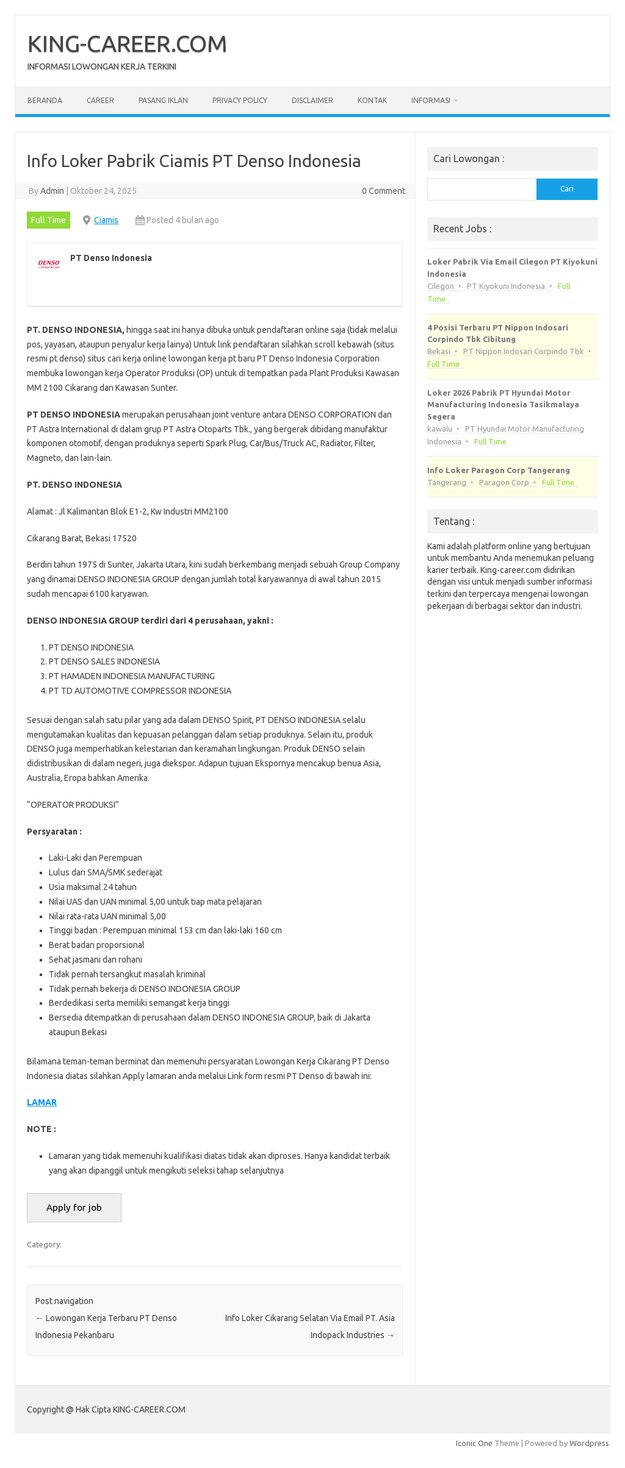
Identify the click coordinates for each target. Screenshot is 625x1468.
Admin (52, 191)
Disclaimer (312, 100)
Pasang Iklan (163, 100)
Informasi (430, 100)
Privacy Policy (239, 100)
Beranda (44, 100)
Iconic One (474, 1443)
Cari (567, 189)
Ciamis (106, 220)
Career (100, 100)
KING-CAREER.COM (127, 43)
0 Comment (383, 191)
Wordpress (589, 1443)
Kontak (372, 100)
